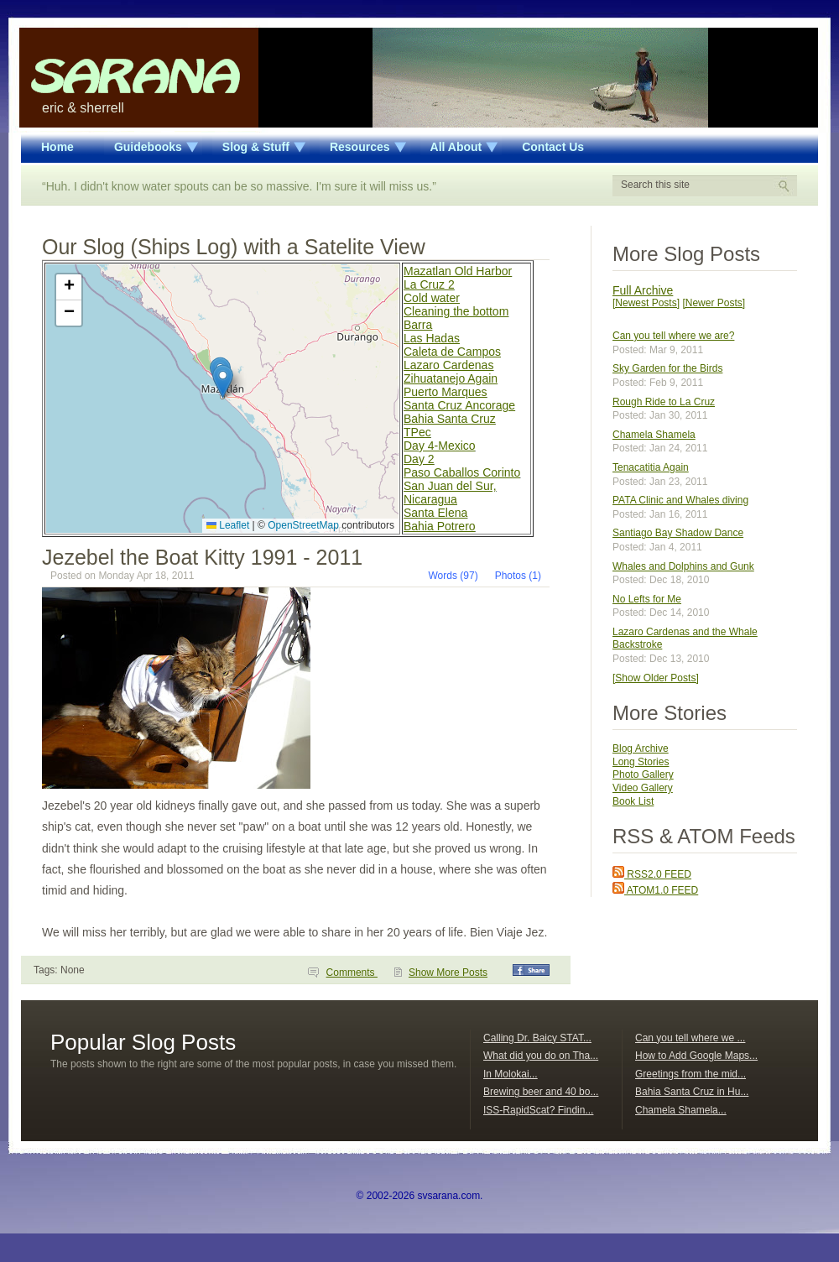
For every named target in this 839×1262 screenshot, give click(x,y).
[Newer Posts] (713, 303)
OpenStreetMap (303, 525)
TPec (417, 432)
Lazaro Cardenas (448, 365)
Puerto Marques (445, 392)
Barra (418, 324)
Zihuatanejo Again (451, 378)
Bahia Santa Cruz (450, 418)
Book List (633, 801)
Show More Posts (448, 972)
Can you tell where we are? (673, 336)
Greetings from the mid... (690, 1074)
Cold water (432, 298)
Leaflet (227, 525)
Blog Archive (640, 748)
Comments (352, 972)
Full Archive (642, 290)
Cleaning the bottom (456, 311)
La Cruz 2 (429, 284)
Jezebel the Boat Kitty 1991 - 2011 (202, 557)
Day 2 (419, 459)
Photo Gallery (643, 774)
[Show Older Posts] (655, 678)
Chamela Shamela (654, 435)
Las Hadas (432, 338)
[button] (222, 381)
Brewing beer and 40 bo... (540, 1092)
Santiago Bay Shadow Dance (677, 533)
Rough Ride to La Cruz (663, 402)
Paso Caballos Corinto (462, 472)
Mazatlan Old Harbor (458, 271)
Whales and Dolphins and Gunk (683, 566)
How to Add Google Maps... (696, 1055)
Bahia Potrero (440, 526)
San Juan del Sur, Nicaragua (450, 492)
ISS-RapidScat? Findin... (538, 1110)
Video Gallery (642, 788)
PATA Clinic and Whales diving (680, 500)
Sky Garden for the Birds (667, 368)
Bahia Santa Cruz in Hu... (691, 1092)
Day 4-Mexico (440, 445)
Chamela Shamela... (681, 1110)
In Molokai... (510, 1074)
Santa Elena (435, 512)
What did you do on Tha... (540, 1055)
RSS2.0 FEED (651, 874)
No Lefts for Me (646, 599)
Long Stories (640, 762)
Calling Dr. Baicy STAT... (537, 1038)
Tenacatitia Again (650, 467)
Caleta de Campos (452, 351)
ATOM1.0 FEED (655, 890)
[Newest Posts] (646, 303)
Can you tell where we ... (690, 1038)
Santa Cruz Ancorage (459, 405)
